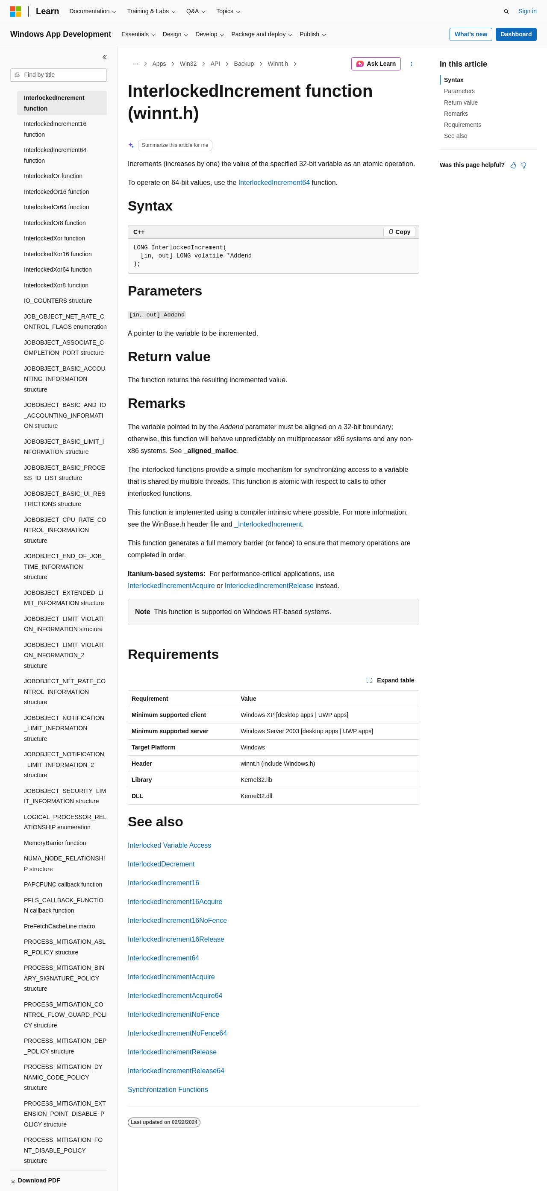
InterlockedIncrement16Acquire (175, 901)
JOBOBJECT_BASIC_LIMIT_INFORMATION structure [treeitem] (64, 447)
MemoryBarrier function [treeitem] (55, 843)
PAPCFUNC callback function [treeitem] (63, 884)
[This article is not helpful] (523, 165)
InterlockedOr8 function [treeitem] (55, 222)
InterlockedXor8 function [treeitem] (56, 285)
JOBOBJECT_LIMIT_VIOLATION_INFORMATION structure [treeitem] (63, 624)
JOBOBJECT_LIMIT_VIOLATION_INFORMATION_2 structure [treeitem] (63, 655)
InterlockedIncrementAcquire (171, 585)
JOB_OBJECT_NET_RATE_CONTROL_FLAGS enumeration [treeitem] (65, 322)
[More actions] (411, 64)
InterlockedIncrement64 (274, 182)
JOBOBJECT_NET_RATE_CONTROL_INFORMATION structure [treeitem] (65, 691)
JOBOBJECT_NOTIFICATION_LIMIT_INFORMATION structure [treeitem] (64, 728)
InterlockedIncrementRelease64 (176, 1070)
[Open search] (506, 11)
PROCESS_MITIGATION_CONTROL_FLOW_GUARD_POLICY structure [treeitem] (65, 1015)
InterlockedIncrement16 (163, 883)
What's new (471, 34)
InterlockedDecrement (161, 864)
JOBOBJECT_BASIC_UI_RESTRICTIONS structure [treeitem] (65, 499)
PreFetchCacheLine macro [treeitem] (59, 926)
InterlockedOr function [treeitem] (53, 176)
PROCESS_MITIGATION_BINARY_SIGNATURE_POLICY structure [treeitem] (64, 978)
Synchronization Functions (168, 1089)
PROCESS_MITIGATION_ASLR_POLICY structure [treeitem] (65, 947)
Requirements (462, 124)
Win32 (188, 63)
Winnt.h (278, 63)
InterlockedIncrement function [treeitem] (54, 103)
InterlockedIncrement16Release (176, 939)
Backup (244, 63)
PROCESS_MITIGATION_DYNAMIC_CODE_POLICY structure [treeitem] (63, 1077)
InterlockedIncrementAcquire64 (175, 995)
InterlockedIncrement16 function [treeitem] (55, 129)
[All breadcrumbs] (135, 64)
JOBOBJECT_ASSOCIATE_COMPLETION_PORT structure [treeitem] (64, 348)
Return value (461, 102)
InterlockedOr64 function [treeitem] (56, 207)
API (216, 63)
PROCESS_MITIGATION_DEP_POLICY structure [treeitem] (65, 1046)
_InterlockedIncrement (268, 524)
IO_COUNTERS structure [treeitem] (58, 300)
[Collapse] (105, 57)
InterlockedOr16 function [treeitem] (56, 191)
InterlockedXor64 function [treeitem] (58, 269)
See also (455, 135)
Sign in (527, 11)
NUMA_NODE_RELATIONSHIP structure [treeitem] (64, 863)
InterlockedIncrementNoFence (173, 1014)
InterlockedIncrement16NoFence (177, 920)
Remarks (456, 113)
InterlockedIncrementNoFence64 (177, 1033)
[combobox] (58, 75)
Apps (159, 63)
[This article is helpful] (513, 165)
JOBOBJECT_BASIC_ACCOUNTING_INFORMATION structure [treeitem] (65, 379)
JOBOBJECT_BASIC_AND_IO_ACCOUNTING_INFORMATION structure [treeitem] (65, 415)
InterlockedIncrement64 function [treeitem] (55, 155)
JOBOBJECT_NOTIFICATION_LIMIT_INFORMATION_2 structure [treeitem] (64, 764)
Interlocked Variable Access (169, 845)
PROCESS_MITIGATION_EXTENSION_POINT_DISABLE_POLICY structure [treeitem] (65, 1114)
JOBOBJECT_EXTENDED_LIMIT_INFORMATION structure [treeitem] (64, 598)
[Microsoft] (15, 11)
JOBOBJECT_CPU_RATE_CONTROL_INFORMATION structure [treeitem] (65, 530)
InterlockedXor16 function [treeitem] (58, 254)
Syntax (454, 79)
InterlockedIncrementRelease (269, 585)
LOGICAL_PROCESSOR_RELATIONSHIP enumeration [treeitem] (65, 822)
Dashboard (516, 34)
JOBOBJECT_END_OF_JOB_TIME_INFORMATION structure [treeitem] (64, 566)
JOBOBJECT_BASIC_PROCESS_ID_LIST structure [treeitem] (64, 473)
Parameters (459, 91)
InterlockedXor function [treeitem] (54, 238)
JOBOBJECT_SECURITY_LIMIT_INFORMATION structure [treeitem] (65, 796)
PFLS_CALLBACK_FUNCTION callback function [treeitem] (63, 905)
